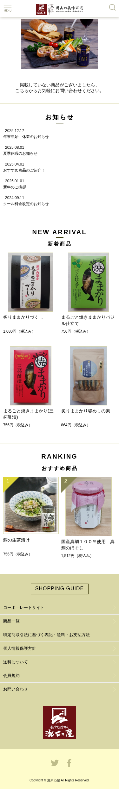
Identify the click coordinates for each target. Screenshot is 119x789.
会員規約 (11, 675)
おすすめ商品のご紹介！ (24, 170)
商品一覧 (11, 621)
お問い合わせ (15, 689)
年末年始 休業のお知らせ (26, 137)
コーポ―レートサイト (23, 607)
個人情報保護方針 (19, 648)
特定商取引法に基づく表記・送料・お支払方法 (46, 634)
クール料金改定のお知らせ (26, 204)
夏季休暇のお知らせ (20, 153)
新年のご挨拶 (14, 187)
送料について (15, 662)
